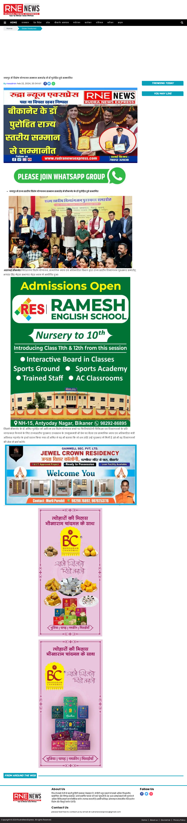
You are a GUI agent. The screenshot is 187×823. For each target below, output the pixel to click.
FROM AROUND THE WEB (20, 775)
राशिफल (99, 22)
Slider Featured (29, 28)
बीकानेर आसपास (61, 22)
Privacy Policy (179, 820)
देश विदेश (37, 22)
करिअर (110, 22)
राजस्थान (25, 22)
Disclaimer (165, 820)
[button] (5, 22)
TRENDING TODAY (163, 83)
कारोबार (88, 22)
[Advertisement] (93, 53)
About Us (58, 789)
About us (154, 820)
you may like (163, 93)
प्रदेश (48, 22)
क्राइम (120, 22)
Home (13, 22)
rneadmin (11, 83)
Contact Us (59, 807)
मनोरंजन (76, 22)
